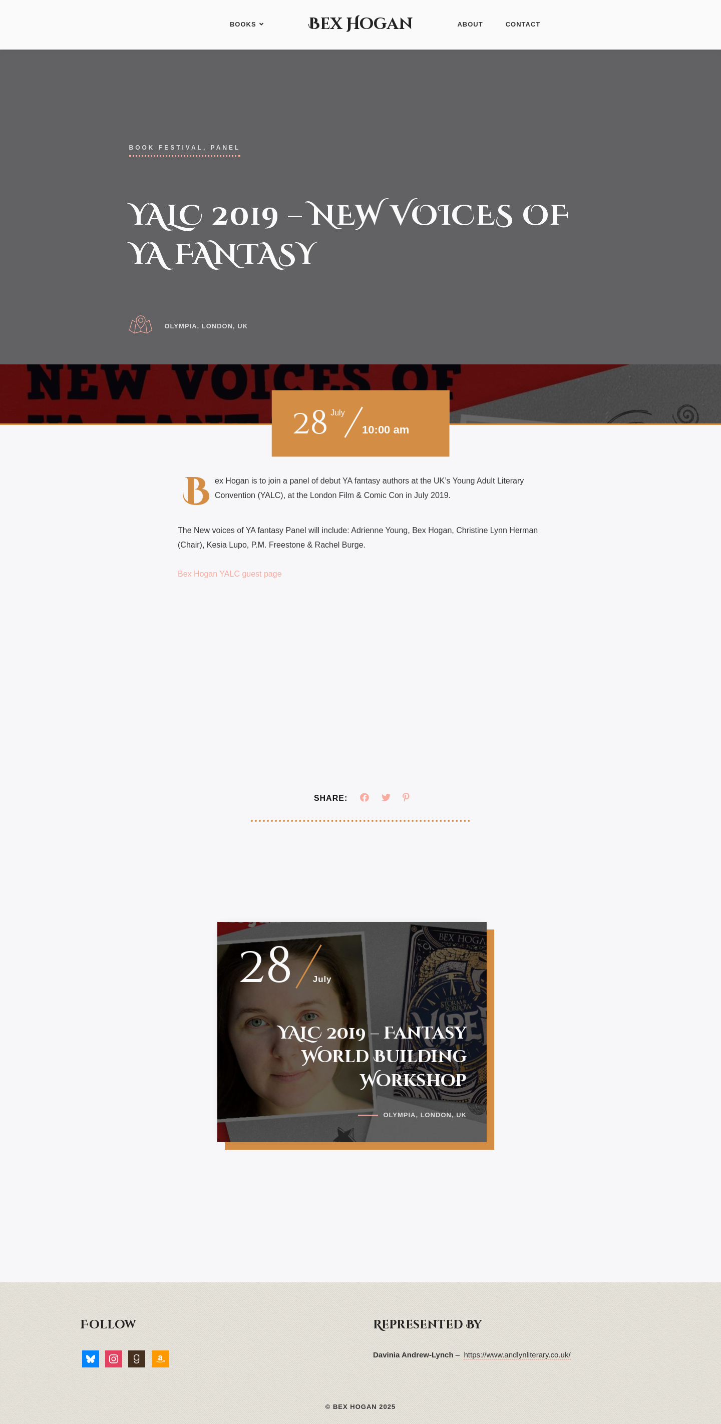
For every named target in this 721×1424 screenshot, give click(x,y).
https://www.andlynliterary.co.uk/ (517, 1354)
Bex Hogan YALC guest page (230, 574)
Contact (523, 24)
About (470, 24)
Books (247, 24)
